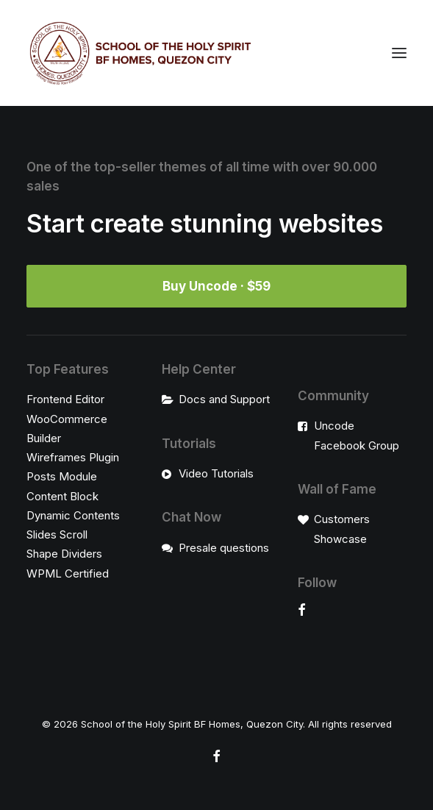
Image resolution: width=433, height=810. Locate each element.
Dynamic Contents (73, 515)
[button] (399, 53)
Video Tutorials (216, 473)
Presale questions (224, 548)
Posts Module (61, 476)
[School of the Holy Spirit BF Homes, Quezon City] (140, 53)
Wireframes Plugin (72, 457)
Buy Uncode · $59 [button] (216, 286)
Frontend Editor (65, 399)
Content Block (62, 496)
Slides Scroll (56, 534)
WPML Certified (67, 573)
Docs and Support (224, 399)
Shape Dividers (64, 554)
